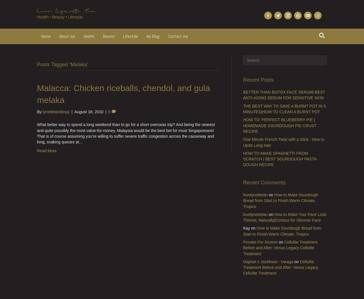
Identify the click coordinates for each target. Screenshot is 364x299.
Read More (47, 151)
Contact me (178, 36)
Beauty (109, 36)
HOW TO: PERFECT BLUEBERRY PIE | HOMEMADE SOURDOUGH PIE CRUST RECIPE (279, 125)
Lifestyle (130, 36)
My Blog (153, 36)
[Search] (322, 35)
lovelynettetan (255, 195)
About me (67, 36)
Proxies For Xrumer (260, 242)
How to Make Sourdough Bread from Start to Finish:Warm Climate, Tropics (280, 201)
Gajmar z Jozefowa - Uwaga (268, 261)
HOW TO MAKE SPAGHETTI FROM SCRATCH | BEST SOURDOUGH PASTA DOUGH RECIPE (280, 159)
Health (89, 36)
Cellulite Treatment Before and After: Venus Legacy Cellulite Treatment (280, 248)
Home (46, 36)
